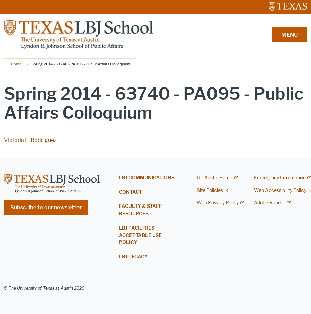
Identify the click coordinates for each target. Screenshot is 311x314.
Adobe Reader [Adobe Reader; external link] (269, 203)
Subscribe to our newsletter (46, 207)
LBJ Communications (146, 178)
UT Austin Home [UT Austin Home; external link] (214, 178)
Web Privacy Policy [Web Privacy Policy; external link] (218, 203)
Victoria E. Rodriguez (30, 140)
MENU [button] (289, 35)
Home (16, 64)
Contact (130, 192)
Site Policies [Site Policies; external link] (210, 190)
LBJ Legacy (133, 257)
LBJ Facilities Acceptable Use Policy (140, 235)
